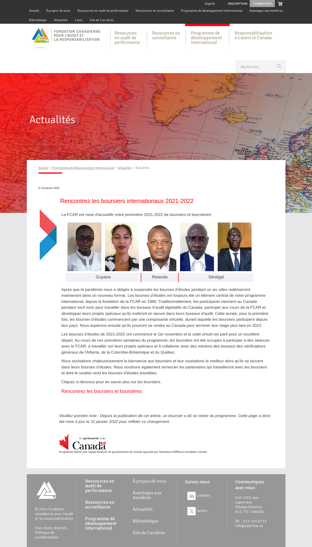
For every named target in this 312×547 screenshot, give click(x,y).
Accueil (34, 11)
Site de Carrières (102, 20)
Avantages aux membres (266, 11)
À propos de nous (58, 11)
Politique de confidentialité (46, 535)
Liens (79, 20)
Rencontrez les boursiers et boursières (101, 391)
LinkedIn (198, 495)
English (210, 4)
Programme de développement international (211, 11)
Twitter (197, 510)
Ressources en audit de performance (102, 11)
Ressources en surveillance (154, 11)
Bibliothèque (38, 20)
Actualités (61, 20)
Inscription (237, 4)
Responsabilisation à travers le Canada (253, 35)
